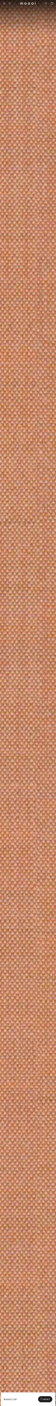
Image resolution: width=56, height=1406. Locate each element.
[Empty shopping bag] (50, 3)
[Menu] (4, 3)
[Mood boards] (45, 3)
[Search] (10, 3)
